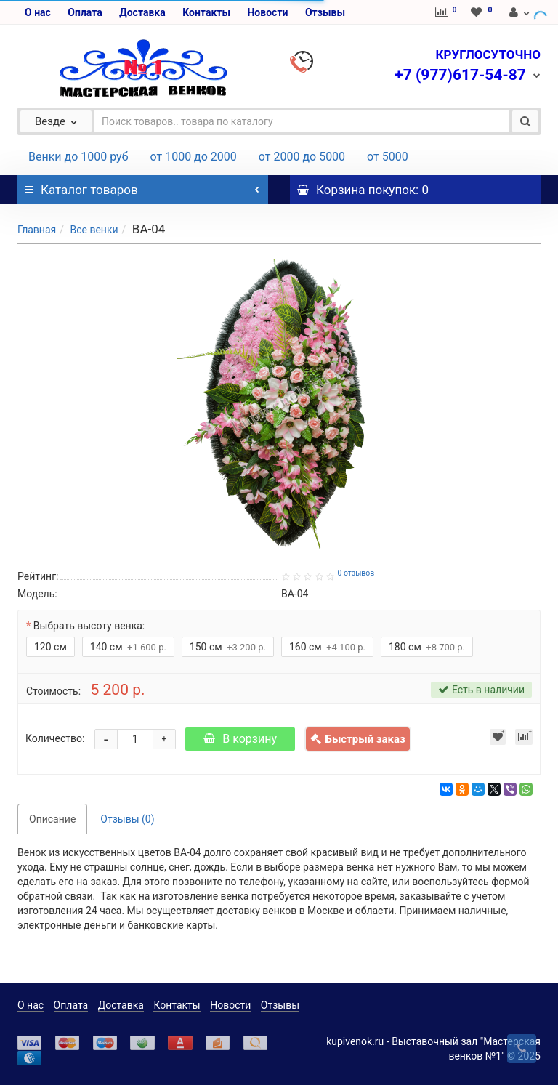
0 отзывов (355, 573)
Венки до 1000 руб (78, 157)
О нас (38, 12)
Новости (267, 12)
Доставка (142, 12)
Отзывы (325, 12)
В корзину (240, 739)
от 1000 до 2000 (193, 157)
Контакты (206, 12)
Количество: (54, 738)
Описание (52, 819)
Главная (36, 229)
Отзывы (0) (127, 819)
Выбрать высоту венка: (89, 626)
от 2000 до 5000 (302, 157)
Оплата (85, 12)
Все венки (94, 229)
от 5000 (387, 157)
